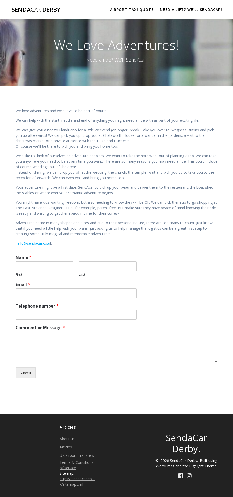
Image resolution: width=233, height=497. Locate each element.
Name (24, 257)
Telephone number (37, 306)
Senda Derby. (37, 9)
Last (82, 274)
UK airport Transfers (77, 455)
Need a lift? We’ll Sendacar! (191, 9)
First (19, 274)
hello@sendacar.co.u (33, 243)
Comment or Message (40, 327)
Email (23, 284)
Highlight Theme (203, 466)
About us (67, 438)
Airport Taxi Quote (132, 9)
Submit (25, 372)
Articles (66, 447)
